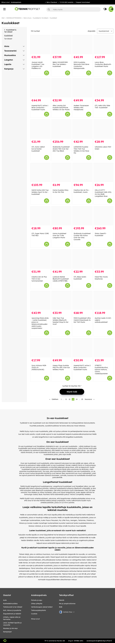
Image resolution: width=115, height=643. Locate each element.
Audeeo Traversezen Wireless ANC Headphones (81, 108)
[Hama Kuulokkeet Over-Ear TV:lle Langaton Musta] (61, 215)
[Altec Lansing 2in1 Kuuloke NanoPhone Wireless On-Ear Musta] (61, 88)
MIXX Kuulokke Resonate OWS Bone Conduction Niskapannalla (81, 65)
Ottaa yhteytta (36, 604)
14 (76, 399)
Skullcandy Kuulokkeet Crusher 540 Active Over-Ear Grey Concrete (82, 236)
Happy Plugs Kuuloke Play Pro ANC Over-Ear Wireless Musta (61, 367)
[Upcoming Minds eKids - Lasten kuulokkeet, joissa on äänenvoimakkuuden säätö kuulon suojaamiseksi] (40, 300)
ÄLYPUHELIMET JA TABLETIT (12, 614)
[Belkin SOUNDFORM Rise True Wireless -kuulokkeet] (61, 44)
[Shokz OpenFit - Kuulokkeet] (103, 215)
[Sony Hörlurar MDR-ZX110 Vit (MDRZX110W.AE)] (40, 347)
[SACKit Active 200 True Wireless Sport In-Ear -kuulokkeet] (40, 172)
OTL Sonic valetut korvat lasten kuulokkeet (38, 149)
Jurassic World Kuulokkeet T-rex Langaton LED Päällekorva (38, 65)
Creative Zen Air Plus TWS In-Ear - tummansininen (39, 279)
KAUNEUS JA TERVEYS (10, 628)
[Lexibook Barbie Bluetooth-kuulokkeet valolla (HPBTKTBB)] (61, 259)
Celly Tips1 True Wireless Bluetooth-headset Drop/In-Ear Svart (60, 321)
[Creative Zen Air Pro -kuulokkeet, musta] (82, 172)
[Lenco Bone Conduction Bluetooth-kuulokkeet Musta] (103, 44)
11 (66, 399)
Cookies (34, 614)
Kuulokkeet (53, 18)
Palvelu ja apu (36, 600)
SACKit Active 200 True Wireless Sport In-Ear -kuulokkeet (40, 192)
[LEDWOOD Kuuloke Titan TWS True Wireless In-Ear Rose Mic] (82, 129)
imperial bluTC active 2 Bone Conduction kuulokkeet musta (82, 367)
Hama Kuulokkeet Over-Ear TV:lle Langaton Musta (59, 235)
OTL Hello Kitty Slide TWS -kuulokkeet (102, 107)
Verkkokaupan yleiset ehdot (41, 607)
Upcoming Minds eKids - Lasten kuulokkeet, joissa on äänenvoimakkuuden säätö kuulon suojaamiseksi (40, 323)
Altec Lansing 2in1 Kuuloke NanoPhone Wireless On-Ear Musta (61, 108)
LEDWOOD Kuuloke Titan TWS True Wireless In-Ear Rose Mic (81, 150)
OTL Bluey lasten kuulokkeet (80, 278)
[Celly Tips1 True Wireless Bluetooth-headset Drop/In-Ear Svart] (61, 300)
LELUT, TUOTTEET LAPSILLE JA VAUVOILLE (12, 624)
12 (69, 399)
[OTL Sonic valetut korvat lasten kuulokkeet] (40, 129)
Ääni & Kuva (27, 18)
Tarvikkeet (8, 39)
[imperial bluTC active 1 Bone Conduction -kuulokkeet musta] (40, 88)
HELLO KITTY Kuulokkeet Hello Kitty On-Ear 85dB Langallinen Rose (103, 193)
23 (82, 399)
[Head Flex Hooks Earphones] (103, 259)
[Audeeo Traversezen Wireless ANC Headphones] (82, 88)
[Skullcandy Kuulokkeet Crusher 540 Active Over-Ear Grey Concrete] (82, 215)
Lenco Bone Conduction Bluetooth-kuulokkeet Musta (103, 64)
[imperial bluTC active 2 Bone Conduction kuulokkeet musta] (82, 347)
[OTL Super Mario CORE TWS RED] (40, 215)
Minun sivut (5, 2)
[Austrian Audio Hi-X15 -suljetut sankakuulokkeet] (103, 300)
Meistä (61, 600)
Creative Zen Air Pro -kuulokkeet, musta (82, 191)
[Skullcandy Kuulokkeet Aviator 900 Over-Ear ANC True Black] (61, 129)
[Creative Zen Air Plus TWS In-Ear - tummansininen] (40, 259)
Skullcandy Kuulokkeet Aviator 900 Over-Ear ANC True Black (61, 149)
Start (3, 18)
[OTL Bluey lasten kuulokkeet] (82, 259)
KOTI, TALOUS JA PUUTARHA (12, 610)
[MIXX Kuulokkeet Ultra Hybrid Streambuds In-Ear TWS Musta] (82, 300)
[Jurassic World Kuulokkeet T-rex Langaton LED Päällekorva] (40, 44)
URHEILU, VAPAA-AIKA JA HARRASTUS (11, 618)
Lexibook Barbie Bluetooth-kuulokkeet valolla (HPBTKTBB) (61, 279)
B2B (60, 607)
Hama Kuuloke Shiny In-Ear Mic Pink (60, 191)
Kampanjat (7, 632)
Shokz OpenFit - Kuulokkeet (101, 234)
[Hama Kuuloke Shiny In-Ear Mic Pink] (61, 172)
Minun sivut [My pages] (35, 619)
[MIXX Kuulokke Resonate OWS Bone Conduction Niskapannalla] (82, 44)
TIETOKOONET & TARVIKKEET (12, 607)
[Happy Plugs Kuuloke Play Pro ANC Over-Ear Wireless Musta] (61, 347)
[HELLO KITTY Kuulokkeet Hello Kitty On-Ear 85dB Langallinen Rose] (103, 172)
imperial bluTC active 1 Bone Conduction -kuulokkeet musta (40, 108)
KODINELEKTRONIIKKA (14, 18)
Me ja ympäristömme (67, 604)
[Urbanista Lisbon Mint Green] (103, 129)
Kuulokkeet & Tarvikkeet (40, 18)
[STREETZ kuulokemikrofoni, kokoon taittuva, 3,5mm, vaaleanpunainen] (103, 347)
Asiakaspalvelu (16, 2)
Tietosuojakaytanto (38, 610)
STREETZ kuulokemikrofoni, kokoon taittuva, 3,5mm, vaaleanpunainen (101, 369)
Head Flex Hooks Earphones (101, 278)
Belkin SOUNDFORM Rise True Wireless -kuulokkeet (60, 64)
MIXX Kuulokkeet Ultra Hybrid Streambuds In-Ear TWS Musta (82, 320)
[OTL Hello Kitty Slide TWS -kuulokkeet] (103, 88)
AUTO (5, 600)
